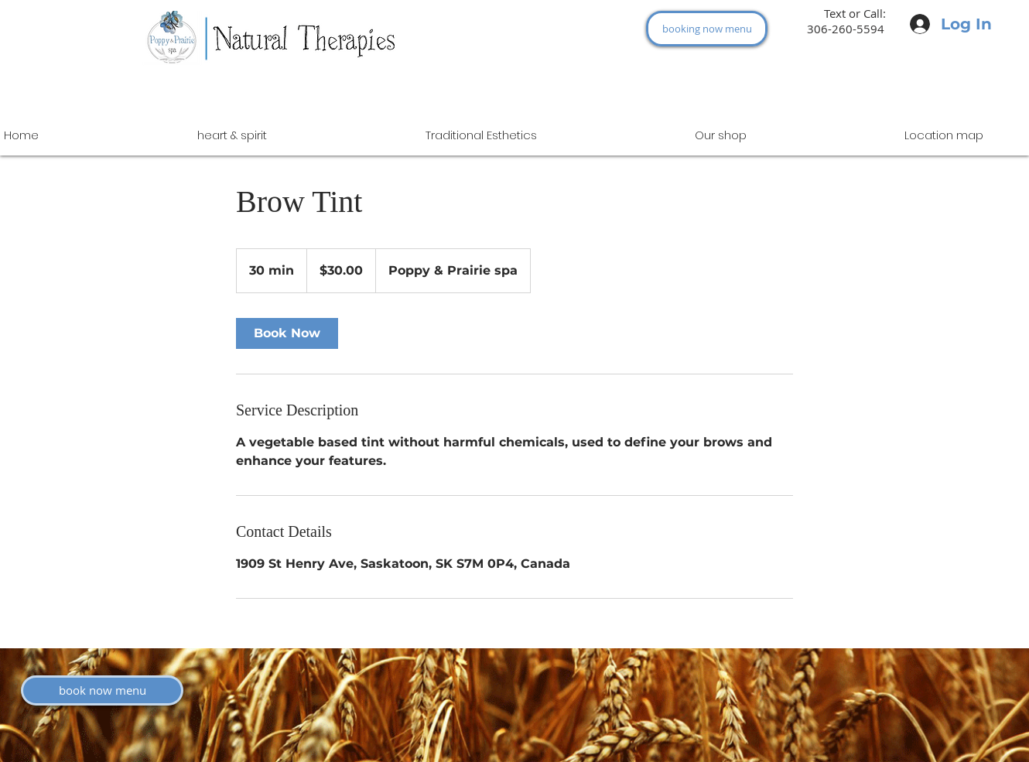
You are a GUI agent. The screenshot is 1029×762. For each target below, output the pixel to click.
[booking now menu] (706, 28)
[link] (287, 333)
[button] (721, 135)
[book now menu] (102, 690)
